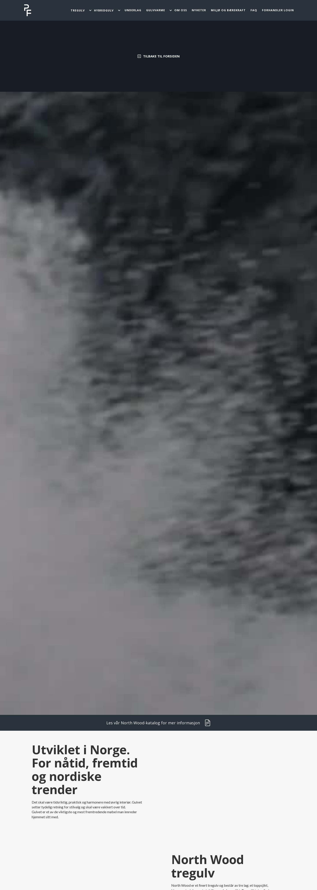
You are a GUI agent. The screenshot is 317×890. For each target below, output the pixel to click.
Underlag (133, 10)
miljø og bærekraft (228, 10)
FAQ (254, 10)
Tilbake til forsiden (161, 56)
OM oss (180, 10)
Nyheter (199, 10)
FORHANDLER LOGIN (278, 10)
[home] (27, 10)
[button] (81, 10)
